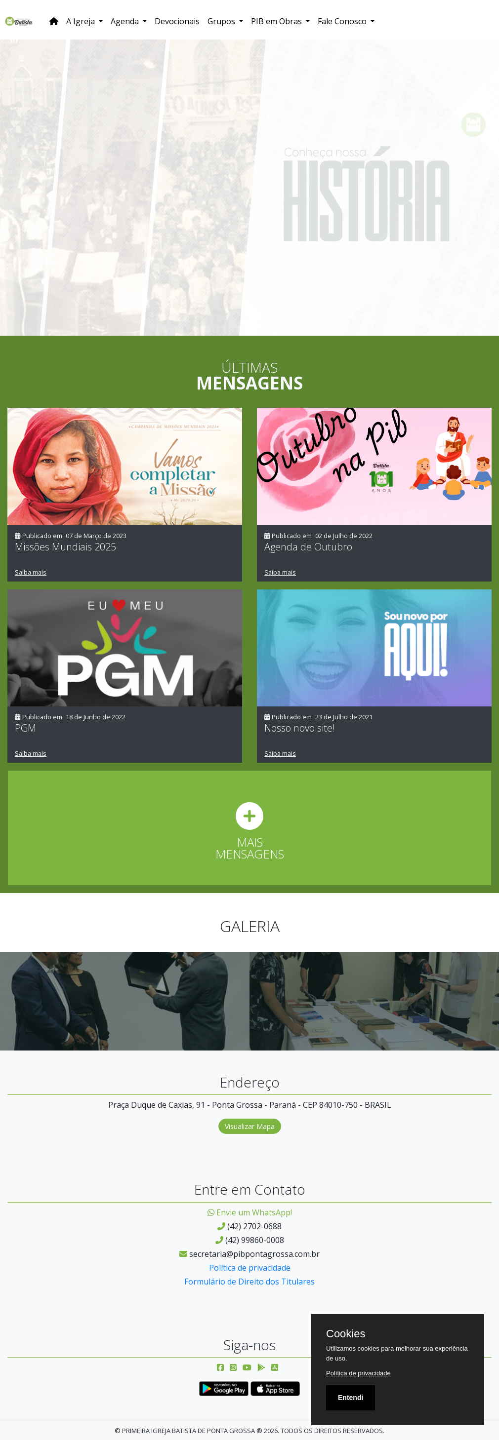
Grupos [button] (222, 21)
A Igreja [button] (81, 21)
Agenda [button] (126, 21)
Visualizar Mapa (250, 1126)
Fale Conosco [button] (343, 21)
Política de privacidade (250, 1267)
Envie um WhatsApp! (250, 1212)
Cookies (345, 1334)
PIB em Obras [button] (277, 21)
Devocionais (177, 21)
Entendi (350, 1397)
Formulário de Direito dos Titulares (249, 1281)
